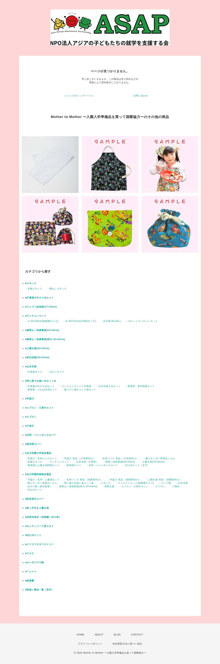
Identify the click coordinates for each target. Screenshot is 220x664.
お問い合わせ (140, 95)
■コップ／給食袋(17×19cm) (41, 306)
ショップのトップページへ (79, 95)
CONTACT (137, 634)
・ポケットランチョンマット (142, 321)
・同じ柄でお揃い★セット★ (78, 483)
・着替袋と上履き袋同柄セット (42, 465)
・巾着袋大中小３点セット (40, 386)
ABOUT (99, 634)
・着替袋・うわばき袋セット (41, 389)
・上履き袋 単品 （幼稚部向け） (164, 479)
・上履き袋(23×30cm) (152, 462)
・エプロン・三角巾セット (133, 486)
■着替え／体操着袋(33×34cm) (42, 330)
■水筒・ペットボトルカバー (40, 435)
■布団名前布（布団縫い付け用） (43, 517)
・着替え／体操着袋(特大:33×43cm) (77, 486)
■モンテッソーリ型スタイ (39, 526)
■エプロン (31, 416)
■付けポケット (33, 535)
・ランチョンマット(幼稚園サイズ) (134, 483)
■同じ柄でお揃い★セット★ (40, 381)
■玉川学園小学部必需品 (38, 453)
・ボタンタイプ (55, 371)
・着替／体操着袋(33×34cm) (119, 462)
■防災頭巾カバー (34, 499)
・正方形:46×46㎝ (111, 321)
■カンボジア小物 (34, 562)
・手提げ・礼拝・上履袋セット (42, 479)
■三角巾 (29, 426)
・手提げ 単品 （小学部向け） (78, 458)
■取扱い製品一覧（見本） (39, 589)
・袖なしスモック (57, 288)
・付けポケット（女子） (136, 465)
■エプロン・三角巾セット (39, 407)
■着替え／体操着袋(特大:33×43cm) (45, 339)
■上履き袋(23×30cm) (37, 348)
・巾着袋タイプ (33, 371)
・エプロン (159, 486)
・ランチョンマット (58, 462)
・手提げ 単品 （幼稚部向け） (124, 479)
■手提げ (29, 398)
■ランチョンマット (35, 316)
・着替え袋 (108, 486)
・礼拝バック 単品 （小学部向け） (119, 458)
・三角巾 (175, 486)
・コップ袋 (165, 483)
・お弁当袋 (182, 483)
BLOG (117, 634)
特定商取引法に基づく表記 (127, 643)
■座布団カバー (33, 444)
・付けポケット (33, 489)
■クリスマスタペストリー (39, 544)
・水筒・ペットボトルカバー (102, 465)
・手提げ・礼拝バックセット (41, 458)
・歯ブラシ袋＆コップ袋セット (79, 389)
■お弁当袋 (31, 366)
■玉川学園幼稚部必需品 (38, 474)
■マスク (29, 553)
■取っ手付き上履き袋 (37, 508)
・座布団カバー (72, 465)
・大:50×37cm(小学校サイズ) (79, 321)
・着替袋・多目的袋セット (140, 386)
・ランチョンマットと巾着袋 (75, 386)
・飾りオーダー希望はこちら (159, 458)
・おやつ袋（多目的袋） (38, 486)
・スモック (104, 483)
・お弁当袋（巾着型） (86, 462)
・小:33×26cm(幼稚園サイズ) (41, 321)
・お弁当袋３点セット (108, 386)
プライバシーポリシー (90, 643)
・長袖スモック (33, 288)
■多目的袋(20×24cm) (37, 357)
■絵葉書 (29, 580)
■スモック (31, 283)
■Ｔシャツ (31, 571)
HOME (80, 634)
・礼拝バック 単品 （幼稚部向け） (83, 479)
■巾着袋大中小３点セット (39, 297)
